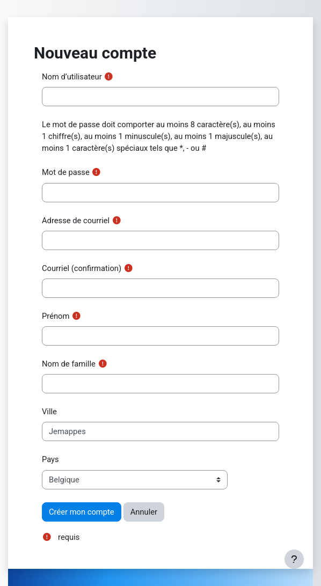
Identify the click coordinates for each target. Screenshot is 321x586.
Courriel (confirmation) (81, 268)
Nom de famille (69, 364)
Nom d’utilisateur (72, 77)
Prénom (55, 316)
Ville (49, 411)
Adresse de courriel (76, 220)
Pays (50, 459)
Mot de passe (66, 172)
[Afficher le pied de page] (294, 559)
